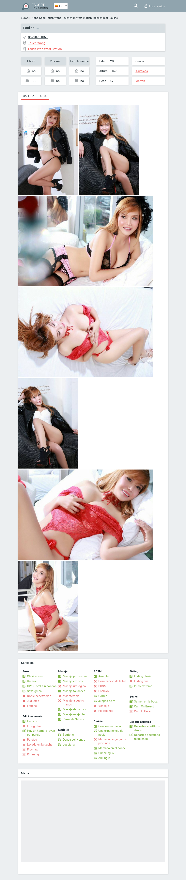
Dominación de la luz (112, 681)
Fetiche (32, 706)
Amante (103, 676)
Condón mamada (109, 726)
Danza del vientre (74, 739)
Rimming (33, 754)
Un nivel (32, 681)
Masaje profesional (75, 676)
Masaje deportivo (74, 709)
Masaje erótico (73, 681)
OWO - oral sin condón (41, 686)
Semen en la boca (146, 701)
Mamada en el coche (112, 748)
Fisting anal (141, 681)
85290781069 (38, 37)
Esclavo (103, 691)
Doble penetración (39, 696)
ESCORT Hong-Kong (33, 17)
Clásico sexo (35, 676)
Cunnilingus (106, 753)
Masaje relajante (74, 714)
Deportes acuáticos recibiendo (147, 737)
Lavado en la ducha (39, 744)
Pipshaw (32, 749)
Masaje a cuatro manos (73, 702)
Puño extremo (143, 686)
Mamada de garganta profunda (112, 741)
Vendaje (103, 706)
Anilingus (104, 758)
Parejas (32, 739)
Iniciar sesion (155, 6)
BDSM (102, 686)
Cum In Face (142, 711)
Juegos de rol (107, 701)
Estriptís (68, 734)
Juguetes (33, 701)
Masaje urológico (74, 686)
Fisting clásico (143, 676)
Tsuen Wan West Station (77, 17)
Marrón (140, 81)
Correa (102, 696)
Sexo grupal (34, 691)
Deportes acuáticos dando (147, 728)
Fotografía (34, 726)
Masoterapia (71, 696)
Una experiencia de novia (110, 732)
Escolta (32, 721)
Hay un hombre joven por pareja (41, 732)
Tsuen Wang (53, 17)
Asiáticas (141, 71)
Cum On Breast (144, 706)
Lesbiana (69, 744)
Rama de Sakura (73, 719)
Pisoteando (105, 711)
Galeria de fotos (35, 96)
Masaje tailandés (74, 691)
